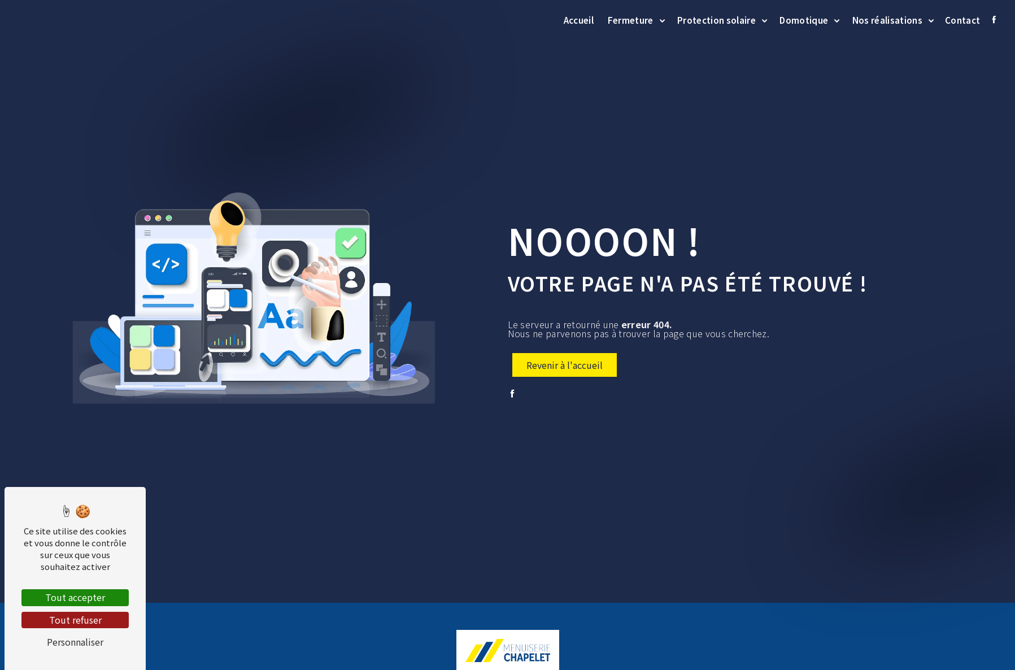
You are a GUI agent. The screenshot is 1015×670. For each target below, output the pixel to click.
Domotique (803, 20)
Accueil (579, 20)
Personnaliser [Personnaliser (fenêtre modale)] (75, 642)
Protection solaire (716, 20)
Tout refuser (75, 620)
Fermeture (631, 20)
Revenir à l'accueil (564, 365)
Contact (962, 20)
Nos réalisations (887, 20)
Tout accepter (75, 597)
